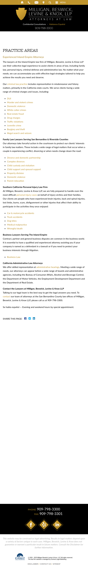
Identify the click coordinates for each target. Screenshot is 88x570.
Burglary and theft (16, 129)
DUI (9, 98)
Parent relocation (15, 180)
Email (36, 2)
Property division (15, 173)
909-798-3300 (44, 28)
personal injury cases (26, 194)
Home (22, 2)
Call (29, 2)
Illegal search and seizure (19, 133)
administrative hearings (47, 267)
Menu (63, 2)
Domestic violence (16, 106)
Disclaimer (33, 564)
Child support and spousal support (24, 169)
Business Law (13, 257)
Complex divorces (16, 161)
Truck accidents (14, 217)
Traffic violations (15, 121)
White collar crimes (16, 110)
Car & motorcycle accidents (20, 213)
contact (6, 296)
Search (50, 2)
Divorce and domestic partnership (24, 157)
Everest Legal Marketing (58, 559)
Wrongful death (15, 228)
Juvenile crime (14, 125)
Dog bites (12, 220)
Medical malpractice (17, 224)
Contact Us (45, 564)
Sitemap (56, 564)
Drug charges (13, 117)
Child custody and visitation (20, 165)
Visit (43, 2)
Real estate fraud (15, 113)
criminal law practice (17, 84)
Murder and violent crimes (20, 102)
